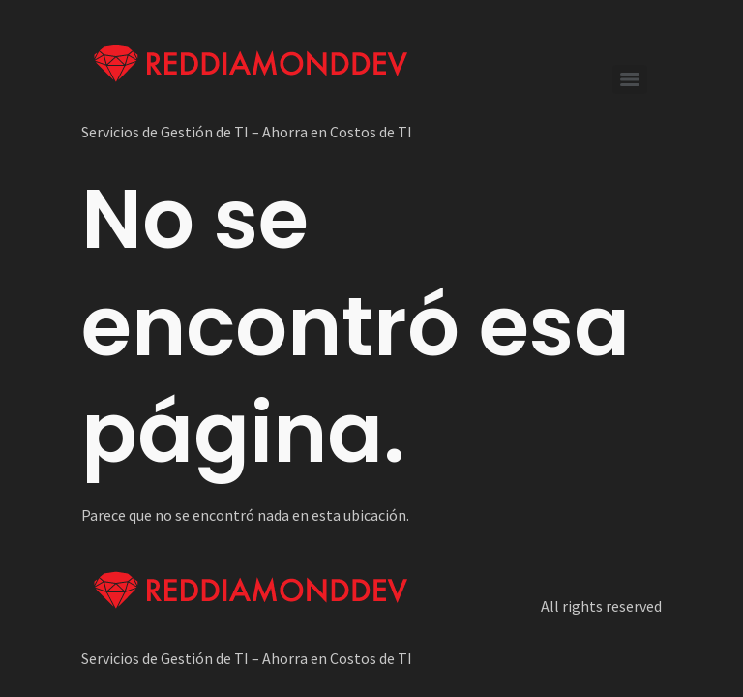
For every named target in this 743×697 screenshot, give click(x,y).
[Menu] (629, 79)
